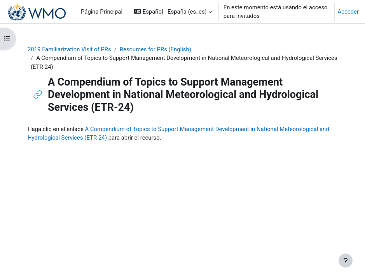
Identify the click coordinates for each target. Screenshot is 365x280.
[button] (173, 11)
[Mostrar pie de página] (346, 261)
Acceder (348, 11)
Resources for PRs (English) (155, 49)
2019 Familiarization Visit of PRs (69, 49)
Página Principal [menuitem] (101, 11)
